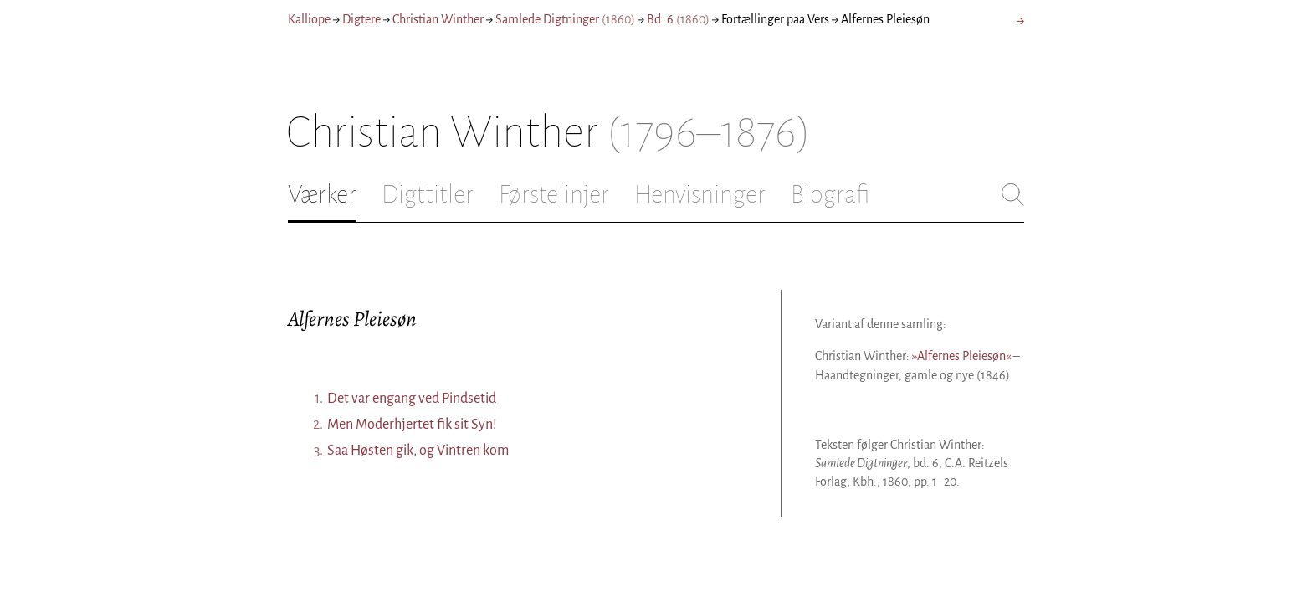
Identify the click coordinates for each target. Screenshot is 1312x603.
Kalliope (309, 19)
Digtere (361, 19)
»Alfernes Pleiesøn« (961, 356)
